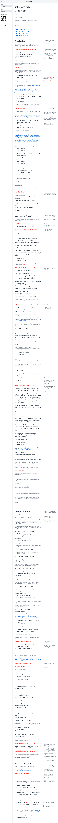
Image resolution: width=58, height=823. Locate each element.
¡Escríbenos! (35, 20)
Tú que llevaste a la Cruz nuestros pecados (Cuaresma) (26, 141)
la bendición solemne (26, 770)
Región (2, 9)
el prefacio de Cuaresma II (25, 659)
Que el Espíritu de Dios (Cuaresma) (27, 90)
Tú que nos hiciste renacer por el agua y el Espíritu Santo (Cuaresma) (28, 140)
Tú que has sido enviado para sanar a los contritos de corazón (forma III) (27, 136)
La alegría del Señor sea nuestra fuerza (22, 811)
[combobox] (5, 6)
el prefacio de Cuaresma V (22, 660)
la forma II (20, 135)
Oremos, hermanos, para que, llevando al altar (28, 617)
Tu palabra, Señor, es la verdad (32, 448)
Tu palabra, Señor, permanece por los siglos (28, 449)
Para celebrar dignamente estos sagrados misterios (27, 116)
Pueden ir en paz (37, 810)
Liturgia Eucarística (22, 33)
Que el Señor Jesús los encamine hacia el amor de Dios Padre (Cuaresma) (28, 91)
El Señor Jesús (32, 116)
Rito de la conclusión (22, 35)
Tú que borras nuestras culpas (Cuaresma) (28, 139)
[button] (1, 1)
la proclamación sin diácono (20, 320)
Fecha (2, 4)
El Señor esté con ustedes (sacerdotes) (28, 88)
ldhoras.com (29, 1)
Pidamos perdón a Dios (24, 117)
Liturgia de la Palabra (23, 31)
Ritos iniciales (20, 29)
